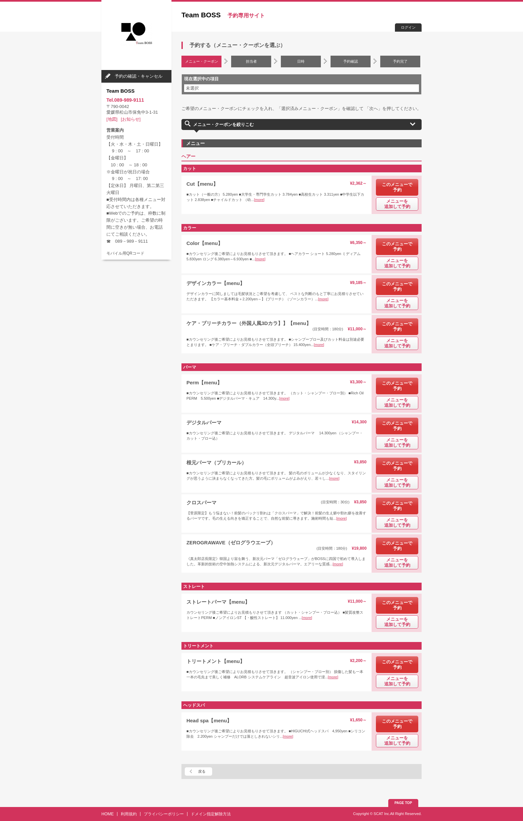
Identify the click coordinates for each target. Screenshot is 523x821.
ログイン (408, 27)
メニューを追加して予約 (397, 204)
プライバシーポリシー (164, 814)
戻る (201, 771)
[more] (259, 200)
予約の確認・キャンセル (138, 76)
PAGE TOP (403, 803)
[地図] (111, 119)
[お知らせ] (130, 119)
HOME (107, 814)
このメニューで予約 (397, 187)
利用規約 (129, 814)
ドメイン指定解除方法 (211, 814)
